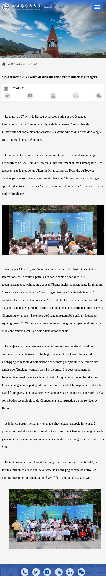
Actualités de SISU (26, 64)
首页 (10, 64)
